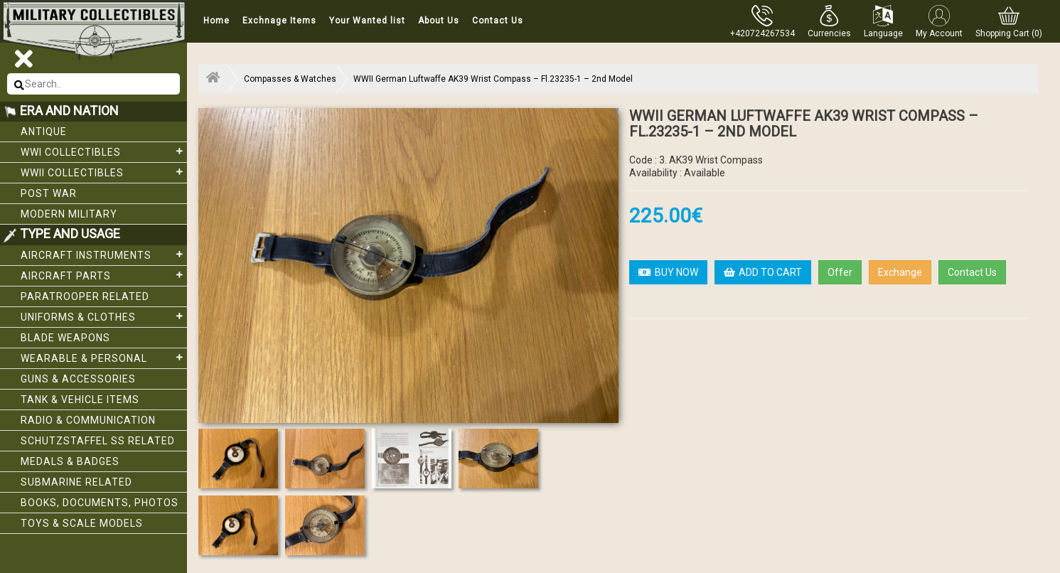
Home (216, 21)
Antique (44, 131)
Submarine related (76, 482)
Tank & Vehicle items (80, 399)
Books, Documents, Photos (99, 502)
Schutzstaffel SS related (98, 440)
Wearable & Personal (104, 357)
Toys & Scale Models (82, 523)
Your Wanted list (367, 21)
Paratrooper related (85, 296)
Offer (840, 272)
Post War (49, 193)
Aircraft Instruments (104, 254)
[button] (829, 21)
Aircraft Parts (104, 275)
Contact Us (497, 21)
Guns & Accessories (78, 379)
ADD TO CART (763, 272)
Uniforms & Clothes (104, 316)
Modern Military (69, 214)
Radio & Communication (88, 420)
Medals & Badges (70, 461)
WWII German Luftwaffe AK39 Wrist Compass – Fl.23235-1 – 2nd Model (493, 79)
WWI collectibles (104, 151)
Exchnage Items (279, 21)
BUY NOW (668, 272)
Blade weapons (65, 337)
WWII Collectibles (104, 172)
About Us (438, 21)
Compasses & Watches (290, 79)
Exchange (900, 272)
